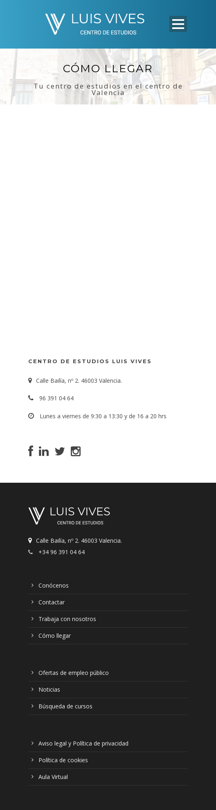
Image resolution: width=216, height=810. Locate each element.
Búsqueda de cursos (65, 706)
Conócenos (53, 585)
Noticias (49, 689)
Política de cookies (63, 760)
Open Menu (178, 24)
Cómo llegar (54, 635)
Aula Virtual (53, 777)
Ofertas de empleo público (73, 673)
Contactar (51, 602)
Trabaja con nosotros (67, 619)
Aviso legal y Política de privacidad (83, 743)
